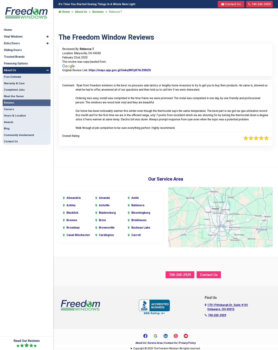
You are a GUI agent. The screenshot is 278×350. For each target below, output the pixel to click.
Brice (102, 220)
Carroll (136, 235)
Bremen (71, 220)
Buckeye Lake (140, 227)
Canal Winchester (78, 235)
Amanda (104, 198)
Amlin (135, 198)
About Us (81, 11)
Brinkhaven (138, 220)
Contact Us (231, 4)
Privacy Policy (187, 342)
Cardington (106, 235)
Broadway (73, 227)
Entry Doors (12, 39)
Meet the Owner (14, 92)
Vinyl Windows (13, 32)
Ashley (71, 205)
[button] (48, 33)
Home (64, 11)
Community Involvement (19, 131)
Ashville (104, 205)
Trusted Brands (14, 53)
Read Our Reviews (27, 343)
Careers (9, 105)
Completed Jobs (14, 85)
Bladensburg (107, 212)
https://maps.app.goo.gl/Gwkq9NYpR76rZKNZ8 (120, 70)
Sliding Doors (13, 46)
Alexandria (73, 198)
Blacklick (72, 212)
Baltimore (137, 205)
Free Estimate (12, 73)
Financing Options (16, 59)
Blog (7, 124)
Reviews (98, 11)
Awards (8, 118)
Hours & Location (15, 111)
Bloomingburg (140, 212)
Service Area (155, 342)
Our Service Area (165, 179)
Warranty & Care (14, 79)
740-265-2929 (259, 4)
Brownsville (107, 227)
